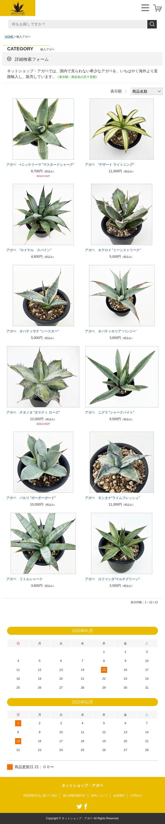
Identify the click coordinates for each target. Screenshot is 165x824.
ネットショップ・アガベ (82, 786)
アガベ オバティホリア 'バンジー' (111, 331)
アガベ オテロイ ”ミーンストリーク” (113, 250)
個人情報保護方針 (74, 795)
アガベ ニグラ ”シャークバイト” (109, 412)
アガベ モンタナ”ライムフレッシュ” (112, 498)
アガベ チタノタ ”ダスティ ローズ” (33, 412)
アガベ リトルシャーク (24, 579)
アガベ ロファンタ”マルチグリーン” (112, 579)
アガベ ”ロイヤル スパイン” (28, 250)
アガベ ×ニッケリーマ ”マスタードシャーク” (40, 164)
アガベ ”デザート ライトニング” (109, 164)
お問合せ (136, 795)
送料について (99, 795)
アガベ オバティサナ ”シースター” (32, 331)
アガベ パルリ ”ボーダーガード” (31, 498)
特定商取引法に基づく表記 (40, 795)
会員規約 (119, 795)
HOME (9, 36)
